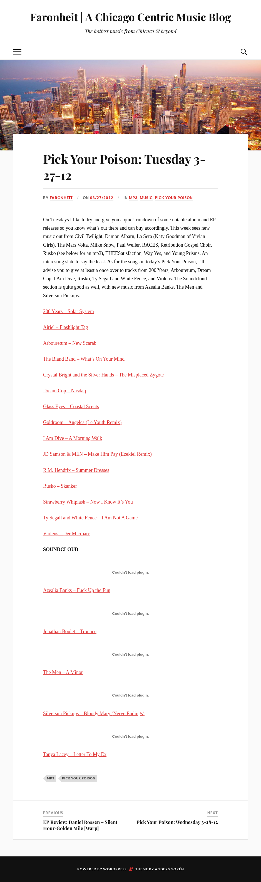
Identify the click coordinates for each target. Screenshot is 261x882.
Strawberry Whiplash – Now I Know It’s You (88, 502)
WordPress (114, 869)
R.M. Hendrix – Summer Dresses (76, 470)
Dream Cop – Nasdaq (64, 390)
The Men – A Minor (63, 672)
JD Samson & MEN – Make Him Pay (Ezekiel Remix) (97, 454)
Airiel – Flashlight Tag (65, 327)
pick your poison (174, 197)
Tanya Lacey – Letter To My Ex (74, 754)
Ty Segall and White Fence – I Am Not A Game (90, 518)
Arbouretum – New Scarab (69, 343)
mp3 (133, 197)
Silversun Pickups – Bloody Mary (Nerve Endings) (94, 713)
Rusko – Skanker (60, 486)
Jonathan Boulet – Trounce (69, 631)
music (146, 197)
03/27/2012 (101, 197)
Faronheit (61, 197)
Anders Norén (169, 869)
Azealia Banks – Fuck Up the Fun (76, 590)
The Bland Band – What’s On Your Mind (84, 359)
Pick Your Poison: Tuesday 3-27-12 (124, 166)
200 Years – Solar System (68, 311)
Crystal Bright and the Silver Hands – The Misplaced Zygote (103, 375)
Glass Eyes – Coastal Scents (71, 406)
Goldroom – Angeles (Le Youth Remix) (82, 422)
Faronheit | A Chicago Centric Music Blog (130, 17)
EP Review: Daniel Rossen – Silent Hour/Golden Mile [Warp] (80, 825)
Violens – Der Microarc (66, 533)
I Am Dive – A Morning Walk (72, 438)
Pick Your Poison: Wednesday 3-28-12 (177, 822)
